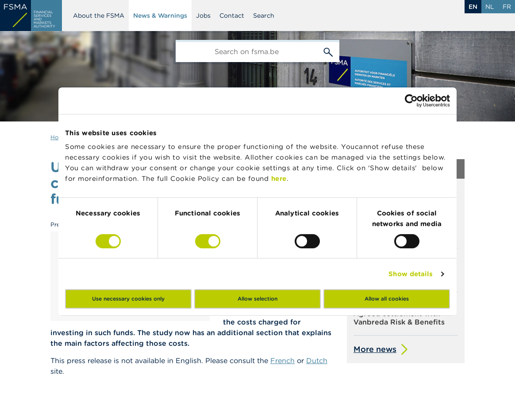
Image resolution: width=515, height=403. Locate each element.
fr (507, 7)
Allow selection (257, 298)
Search (263, 16)
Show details (410, 274)
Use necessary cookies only (128, 298)
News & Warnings (160, 16)
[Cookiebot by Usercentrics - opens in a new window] (411, 100)
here (279, 178)
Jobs (203, 16)
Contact (231, 16)
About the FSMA (98, 16)
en (473, 7)
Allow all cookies (387, 298)
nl (489, 7)
